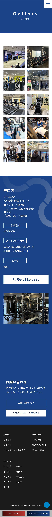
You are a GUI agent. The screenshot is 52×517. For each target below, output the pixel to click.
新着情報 (7, 439)
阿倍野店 (7, 466)
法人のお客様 (38, 450)
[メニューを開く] (48, 4)
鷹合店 (6, 487)
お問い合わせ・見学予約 (38, 513)
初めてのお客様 (39, 444)
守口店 (6, 471)
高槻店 (19, 471)
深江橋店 (7, 476)
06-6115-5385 (28, 279)
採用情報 (7, 444)
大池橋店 (7, 481)
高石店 (19, 466)
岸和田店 (20, 476)
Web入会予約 (13, 513)
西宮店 (19, 481)
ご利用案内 (37, 439)
